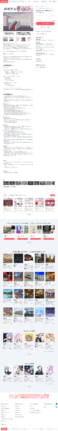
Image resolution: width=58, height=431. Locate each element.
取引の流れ (39, 59)
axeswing (22, 235)
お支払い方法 (39, 61)
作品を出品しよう (44, 1)
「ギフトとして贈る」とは (41, 33)
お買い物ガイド (18, 408)
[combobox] (16, 1)
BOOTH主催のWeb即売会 (19, 416)
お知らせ (31, 406)
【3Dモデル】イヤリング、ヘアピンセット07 (7, 209)
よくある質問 (32, 408)
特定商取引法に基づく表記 (40, 65)
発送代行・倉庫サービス (5, 412)
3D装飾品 (4, 207)
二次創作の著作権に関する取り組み (7, 418)
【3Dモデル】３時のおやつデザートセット (49, 209)
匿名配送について (4, 410)
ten (7, 235)
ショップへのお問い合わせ (40, 67)
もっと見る (29, 243)
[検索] (23, 1)
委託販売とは (3, 416)
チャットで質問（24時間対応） (35, 410)
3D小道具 (15, 207)
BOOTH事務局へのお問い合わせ (35, 412)
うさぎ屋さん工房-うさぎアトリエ (17, 195)
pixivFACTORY (38, 54)
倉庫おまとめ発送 (18, 414)
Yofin (47, 235)
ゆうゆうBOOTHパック (46, 47)
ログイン (29, 1)
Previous (4, 21)
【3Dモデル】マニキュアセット (18, 209)
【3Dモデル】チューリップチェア (39, 209)
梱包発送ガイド (3, 414)
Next (32, 21)
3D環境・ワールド (44, 6)
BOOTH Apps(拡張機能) (5, 408)
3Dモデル (37, 6)
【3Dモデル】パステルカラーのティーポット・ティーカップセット (28, 209)
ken (34, 235)
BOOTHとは (36, 1)
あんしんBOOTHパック (39, 47)
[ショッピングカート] (50, 1)
